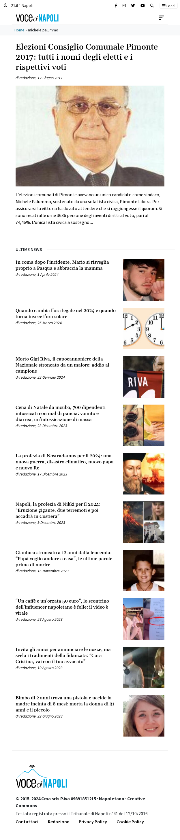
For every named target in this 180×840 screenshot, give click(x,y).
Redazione (58, 821)
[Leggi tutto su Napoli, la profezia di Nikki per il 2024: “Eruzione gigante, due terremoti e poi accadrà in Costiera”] (66, 510)
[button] (152, 5)
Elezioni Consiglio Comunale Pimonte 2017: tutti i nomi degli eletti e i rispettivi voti (87, 57)
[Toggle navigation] (161, 18)
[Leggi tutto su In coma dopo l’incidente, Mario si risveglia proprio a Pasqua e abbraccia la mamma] (66, 265)
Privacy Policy (93, 821)
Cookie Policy (130, 821)
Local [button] (168, 5)
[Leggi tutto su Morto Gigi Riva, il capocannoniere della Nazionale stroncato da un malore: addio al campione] (66, 365)
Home (19, 30)
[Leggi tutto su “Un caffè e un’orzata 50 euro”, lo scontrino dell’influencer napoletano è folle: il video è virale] (66, 607)
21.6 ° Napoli (18, 5)
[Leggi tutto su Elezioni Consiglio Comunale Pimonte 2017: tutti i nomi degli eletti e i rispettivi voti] (90, 156)
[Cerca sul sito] (116, 5)
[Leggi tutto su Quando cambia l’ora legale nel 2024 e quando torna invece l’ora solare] (66, 314)
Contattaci (27, 821)
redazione (27, 77)
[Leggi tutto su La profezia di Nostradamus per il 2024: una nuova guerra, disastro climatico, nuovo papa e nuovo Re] (66, 462)
